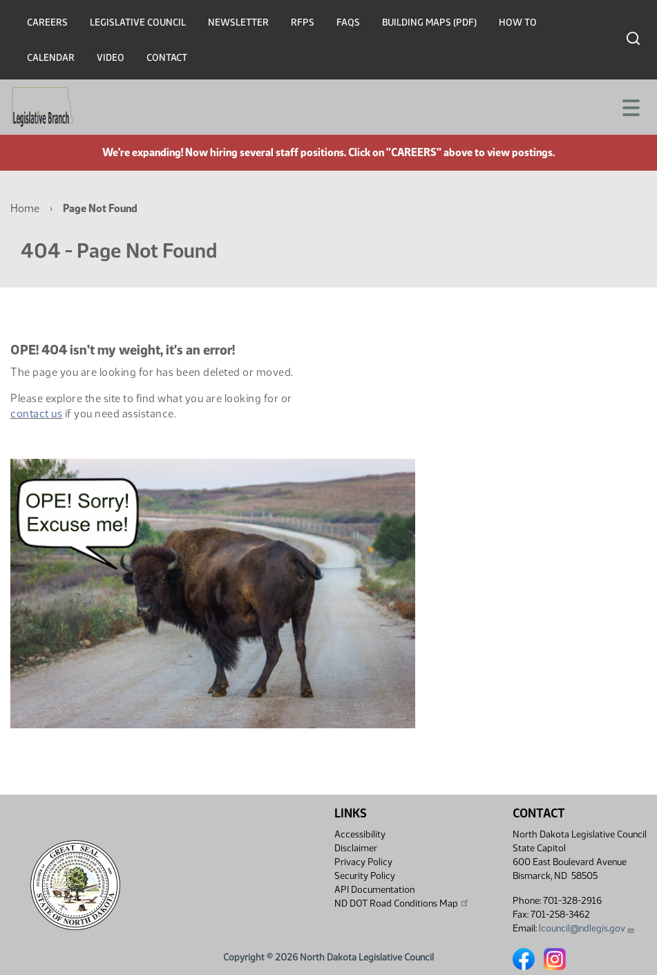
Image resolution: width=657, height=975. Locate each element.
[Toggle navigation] (630, 106)
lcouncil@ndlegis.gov (587, 928)
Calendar (51, 58)
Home (24, 208)
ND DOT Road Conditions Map (402, 903)
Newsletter (238, 22)
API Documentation (374, 890)
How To (518, 22)
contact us (36, 413)
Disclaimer (355, 848)
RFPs (302, 22)
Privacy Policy (363, 862)
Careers (47, 22)
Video (110, 58)
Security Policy (364, 876)
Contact (166, 58)
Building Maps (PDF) (429, 22)
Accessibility (359, 834)
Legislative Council (138, 22)
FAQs (348, 22)
